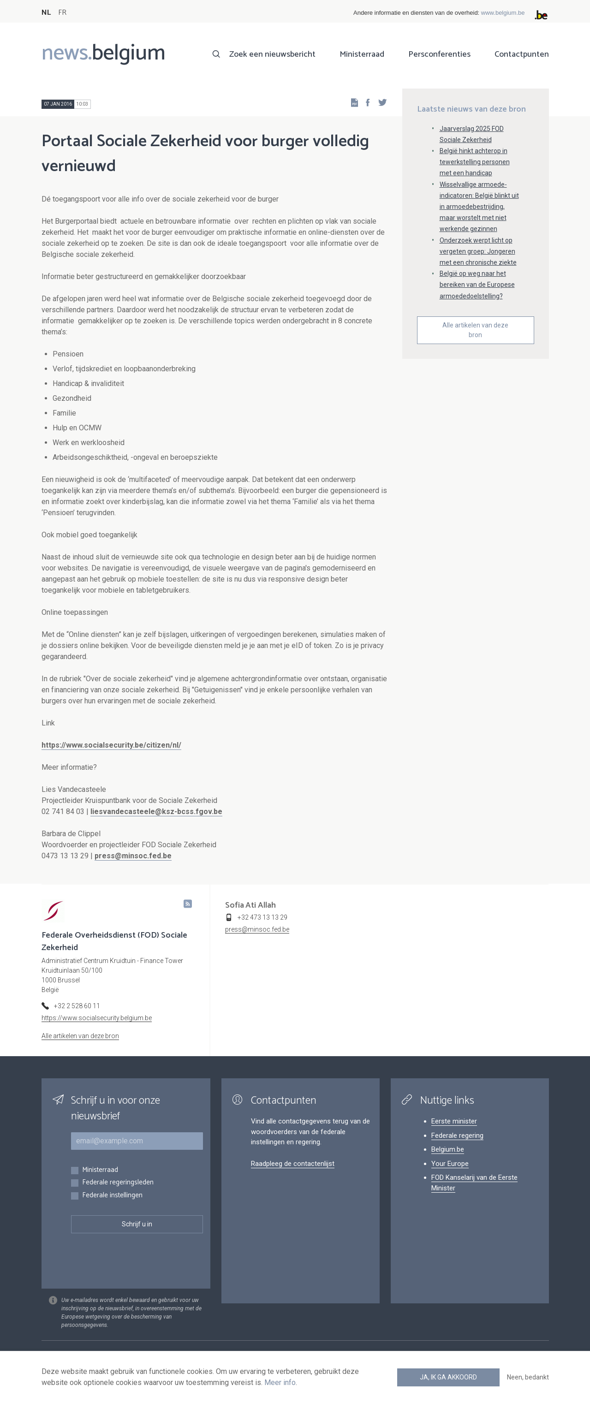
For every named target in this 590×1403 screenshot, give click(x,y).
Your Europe (450, 1163)
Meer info (280, 1382)
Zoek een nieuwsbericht (272, 54)
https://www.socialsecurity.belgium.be (97, 1018)
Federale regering (457, 1135)
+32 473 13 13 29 (262, 917)
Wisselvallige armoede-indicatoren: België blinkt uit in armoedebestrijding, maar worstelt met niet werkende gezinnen (479, 207)
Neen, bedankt (528, 1377)
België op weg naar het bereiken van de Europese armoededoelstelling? (477, 284)
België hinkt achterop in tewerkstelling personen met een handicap (475, 162)
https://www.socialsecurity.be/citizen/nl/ (111, 745)
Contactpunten (522, 54)
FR (62, 12)
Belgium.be (447, 1149)
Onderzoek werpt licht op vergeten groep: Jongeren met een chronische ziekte (478, 251)
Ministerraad (362, 54)
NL (46, 12)
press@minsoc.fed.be (133, 855)
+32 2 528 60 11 (77, 1006)
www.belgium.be (503, 12)
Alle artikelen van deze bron (475, 330)
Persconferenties (439, 54)
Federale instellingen (112, 1195)
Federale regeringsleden (118, 1182)
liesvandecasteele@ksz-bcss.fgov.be (156, 811)
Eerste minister (454, 1121)
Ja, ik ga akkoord (448, 1377)
